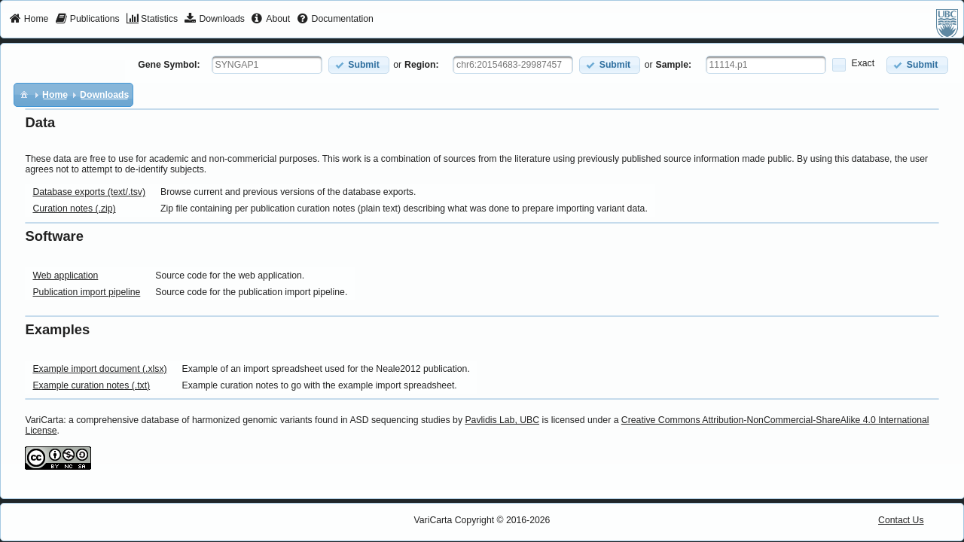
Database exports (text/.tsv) (88, 192)
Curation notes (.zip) (73, 208)
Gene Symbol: (169, 64)
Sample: (674, 64)
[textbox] (267, 65)
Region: (421, 64)
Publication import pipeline (86, 292)
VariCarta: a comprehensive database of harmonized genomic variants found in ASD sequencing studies (237, 420)
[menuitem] (29, 19)
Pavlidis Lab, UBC (502, 420)
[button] (358, 65)
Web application (65, 275)
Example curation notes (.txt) (91, 385)
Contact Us (901, 520)
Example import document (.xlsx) (99, 369)
